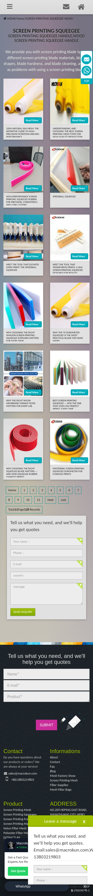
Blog (53, 771)
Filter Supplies (59, 785)
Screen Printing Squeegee (20, 814)
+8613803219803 (22, 780)
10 (27, 500)
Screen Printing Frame (17, 819)
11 (38, 500)
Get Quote (18, 871)
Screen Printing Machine (19, 824)
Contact (55, 762)
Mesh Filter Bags (61, 790)
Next (51, 500)
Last (63, 500)
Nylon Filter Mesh (15, 828)
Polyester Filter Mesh (17, 833)
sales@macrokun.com (22, 773)
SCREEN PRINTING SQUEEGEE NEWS (48, 19)
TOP (86, 81)
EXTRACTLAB (11, 838)
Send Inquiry (22, 612)
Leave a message (60, 821)
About (54, 757)
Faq (52, 767)
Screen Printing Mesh (64, 780)
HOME (11, 19)
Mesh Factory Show (63, 776)
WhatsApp (23, 886)
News (20, 19)
